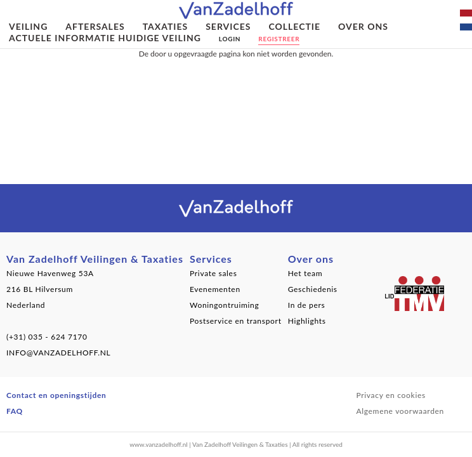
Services (228, 26)
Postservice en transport (236, 321)
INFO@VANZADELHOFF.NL (58, 352)
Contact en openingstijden (56, 395)
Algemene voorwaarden (400, 411)
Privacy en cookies (391, 395)
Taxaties (165, 26)
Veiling (28, 26)
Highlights (307, 321)
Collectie (294, 26)
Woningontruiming (224, 305)
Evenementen (215, 289)
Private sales (213, 273)
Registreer (278, 39)
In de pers (306, 305)
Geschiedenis (313, 289)
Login (229, 39)
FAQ (14, 411)
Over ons (363, 26)
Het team (305, 273)
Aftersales (94, 26)
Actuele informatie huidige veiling (105, 37)
